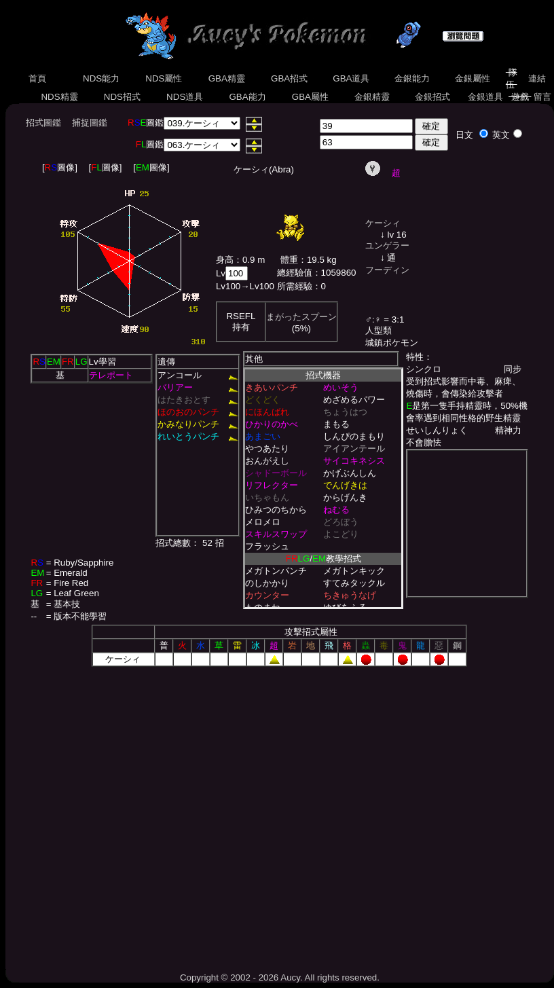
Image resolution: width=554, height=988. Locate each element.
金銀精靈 (372, 97)
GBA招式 (289, 78)
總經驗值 (294, 273)
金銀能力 (412, 78)
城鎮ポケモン (391, 342)
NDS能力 (101, 78)
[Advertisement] (127, 814)
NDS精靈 (60, 97)
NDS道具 (185, 97)
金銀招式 (432, 97)
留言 (542, 97)
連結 (536, 78)
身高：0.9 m (240, 260)
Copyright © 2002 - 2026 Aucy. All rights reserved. (280, 977)
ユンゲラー (387, 245)
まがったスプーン (301, 317)
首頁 (37, 78)
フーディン (387, 270)
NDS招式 (122, 97)
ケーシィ (383, 223)
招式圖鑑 (43, 122)
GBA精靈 (227, 78)
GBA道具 (352, 78)
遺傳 (166, 361)
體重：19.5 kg (308, 260)
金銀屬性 (472, 78)
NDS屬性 (164, 78)
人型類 (378, 330)
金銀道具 (485, 97)
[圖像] (59, 167)
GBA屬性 (310, 97)
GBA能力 (248, 97)
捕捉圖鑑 (89, 122)
